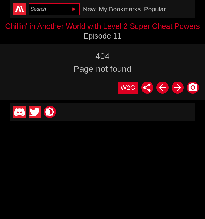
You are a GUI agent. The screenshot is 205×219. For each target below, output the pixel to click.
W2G (128, 87)
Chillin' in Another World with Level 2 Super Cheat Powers (102, 26)
